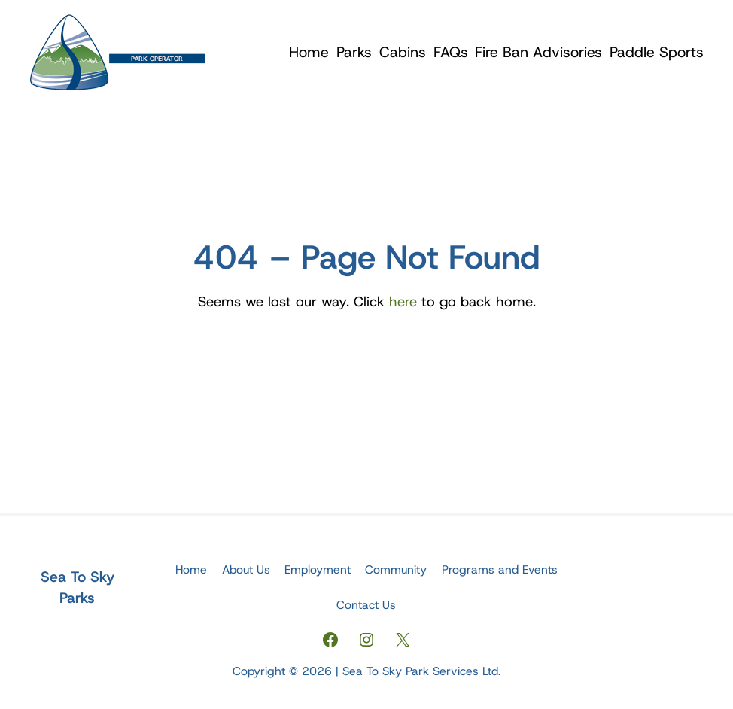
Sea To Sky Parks (77, 587)
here (403, 301)
